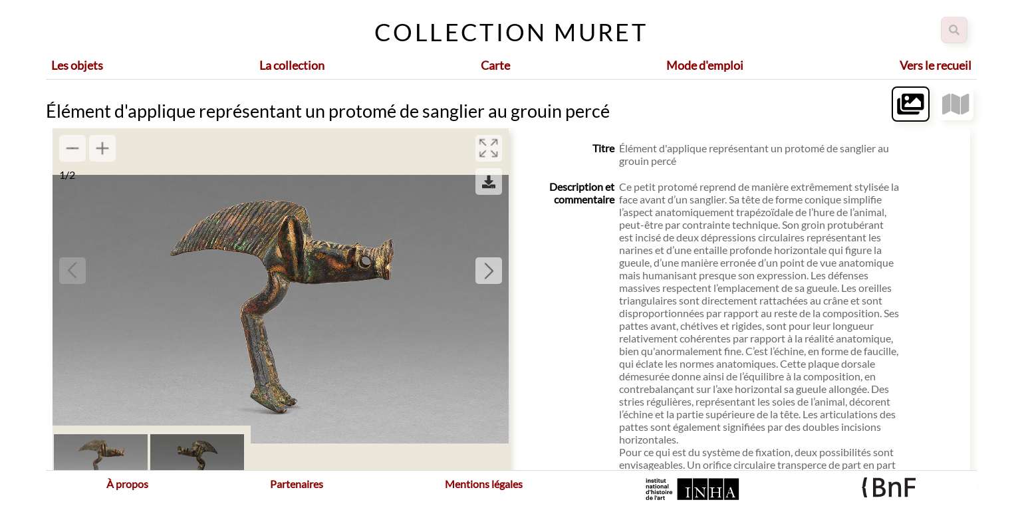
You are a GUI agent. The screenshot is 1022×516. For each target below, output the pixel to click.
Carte (495, 65)
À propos (127, 483)
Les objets (77, 65)
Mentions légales (484, 483)
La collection (291, 65)
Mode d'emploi (704, 65)
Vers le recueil (935, 65)
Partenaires (296, 483)
